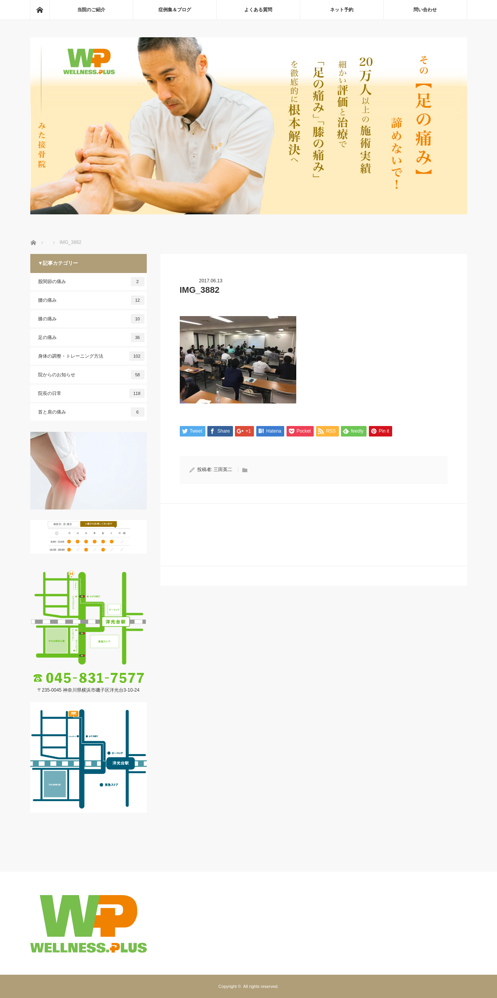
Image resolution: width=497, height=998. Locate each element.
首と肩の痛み (91, 412)
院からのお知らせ (91, 374)
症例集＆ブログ (174, 9)
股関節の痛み (91, 281)
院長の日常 (91, 393)
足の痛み (91, 337)
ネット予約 (341, 9)
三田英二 (223, 469)
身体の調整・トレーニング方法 (91, 356)
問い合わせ (425, 9)
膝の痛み (91, 318)
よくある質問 (258, 9)
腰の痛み (91, 300)
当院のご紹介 (91, 9)
